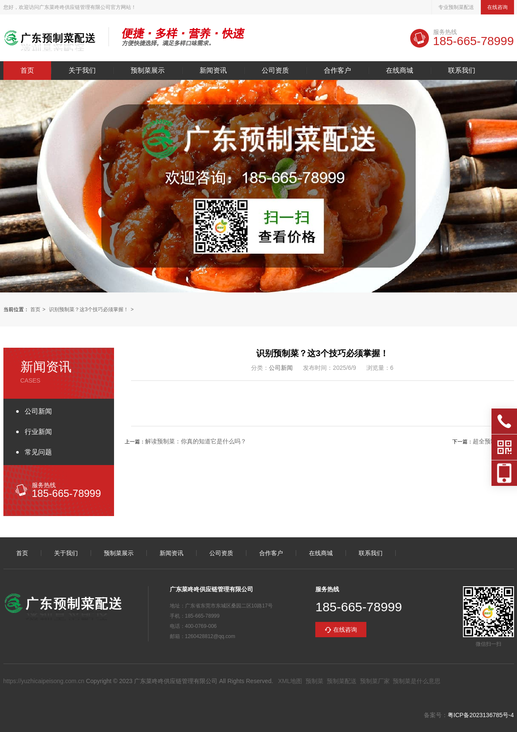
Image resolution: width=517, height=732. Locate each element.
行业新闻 (38, 431)
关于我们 (82, 70)
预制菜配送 (342, 681)
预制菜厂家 (375, 681)
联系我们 (461, 70)
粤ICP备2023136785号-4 (481, 715)
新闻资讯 (213, 70)
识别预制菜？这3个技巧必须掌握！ (89, 309)
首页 (27, 70)
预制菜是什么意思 (416, 681)
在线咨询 (497, 7)
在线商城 (399, 70)
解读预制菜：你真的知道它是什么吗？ (195, 441)
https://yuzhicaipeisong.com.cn (44, 681)
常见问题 (38, 452)
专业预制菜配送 (456, 7)
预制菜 (314, 681)
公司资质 (275, 70)
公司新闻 (38, 411)
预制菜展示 (148, 70)
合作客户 (337, 70)
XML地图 (290, 681)
